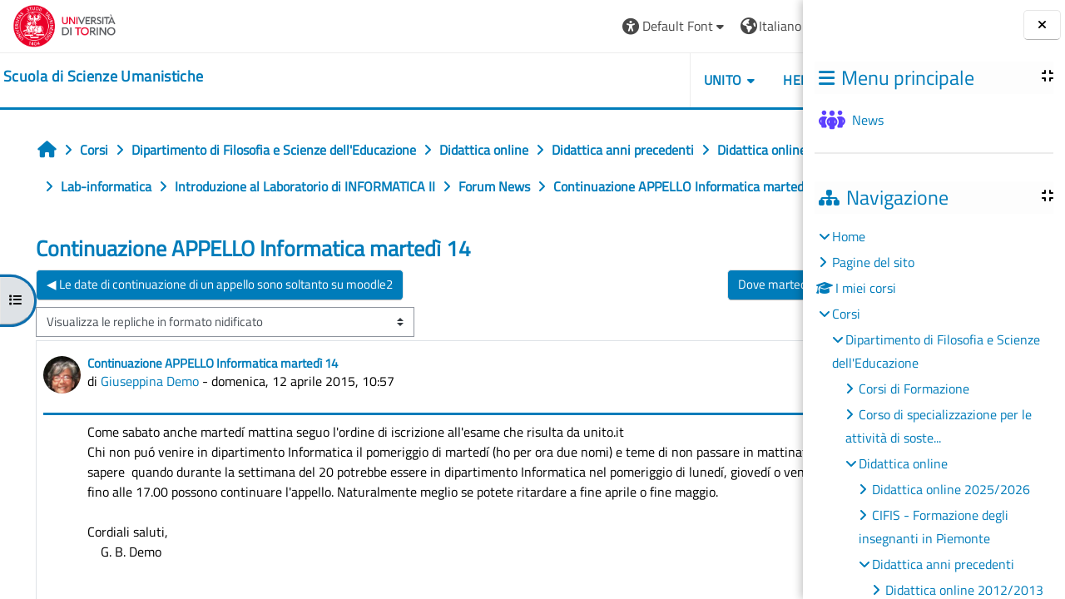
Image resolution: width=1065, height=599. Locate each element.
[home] (103, 76)
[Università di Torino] (64, 24)
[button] (563, 26)
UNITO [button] (611, 80)
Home (848, 236)
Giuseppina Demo (150, 418)
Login (761, 26)
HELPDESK (703, 80)
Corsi (846, 314)
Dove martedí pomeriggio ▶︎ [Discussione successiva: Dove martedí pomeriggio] (700, 320)
